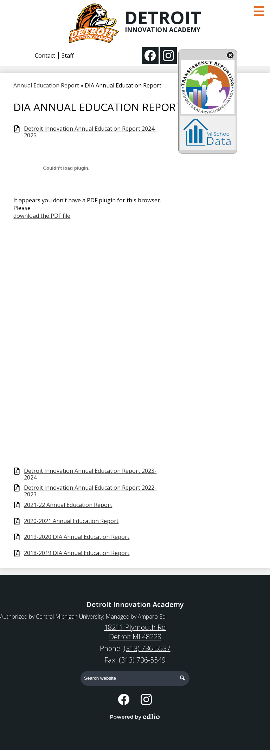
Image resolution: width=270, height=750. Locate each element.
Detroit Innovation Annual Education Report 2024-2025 (90, 132)
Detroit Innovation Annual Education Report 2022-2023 (90, 491)
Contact (45, 55)
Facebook (150, 57)
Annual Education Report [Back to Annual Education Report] (46, 85)
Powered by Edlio (135, 716)
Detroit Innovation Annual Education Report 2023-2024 (90, 474)
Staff (68, 55)
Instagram (168, 57)
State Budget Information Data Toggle (230, 55)
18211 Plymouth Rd (135, 631)
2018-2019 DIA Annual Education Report (76, 553)
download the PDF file (41, 216)
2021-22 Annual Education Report (68, 505)
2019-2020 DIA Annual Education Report (76, 537)
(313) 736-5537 (147, 648)
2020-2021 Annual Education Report (71, 521)
